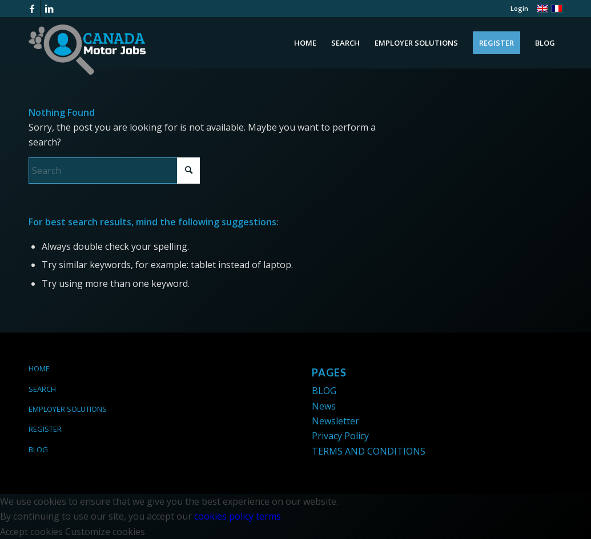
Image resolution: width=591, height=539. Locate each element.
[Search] (114, 170)
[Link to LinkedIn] (49, 8)
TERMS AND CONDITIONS (368, 451)
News (324, 406)
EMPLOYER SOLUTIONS (68, 409)
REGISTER (45, 429)
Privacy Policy (340, 435)
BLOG (38, 449)
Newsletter (335, 421)
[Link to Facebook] (31, 8)
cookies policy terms (237, 516)
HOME (39, 368)
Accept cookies (31, 531)
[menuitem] (516, 8)
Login (519, 8)
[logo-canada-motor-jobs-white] (87, 50)
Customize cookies (105, 531)
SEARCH (42, 389)
